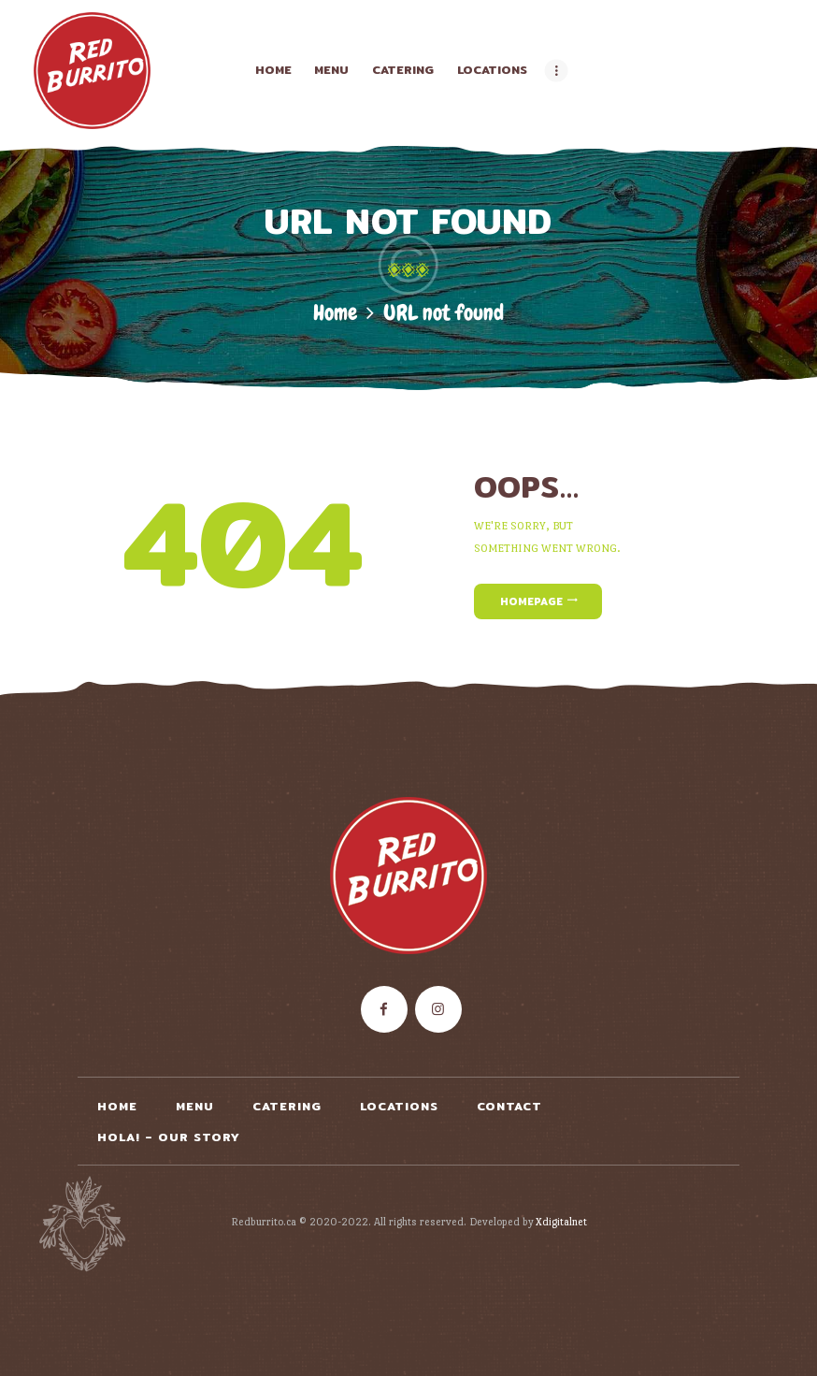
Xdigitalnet (561, 1221)
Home (335, 312)
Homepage (531, 601)
